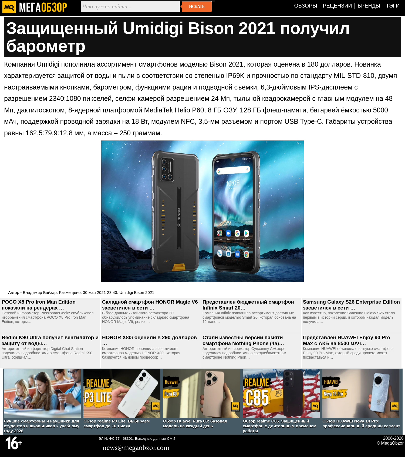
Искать (196, 6)
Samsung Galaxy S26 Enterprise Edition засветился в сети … (351, 305)
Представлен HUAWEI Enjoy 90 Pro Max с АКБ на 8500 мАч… (346, 340)
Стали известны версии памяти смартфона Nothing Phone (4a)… (243, 340)
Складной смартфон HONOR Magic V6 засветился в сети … (150, 305)
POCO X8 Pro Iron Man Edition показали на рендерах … (39, 305)
